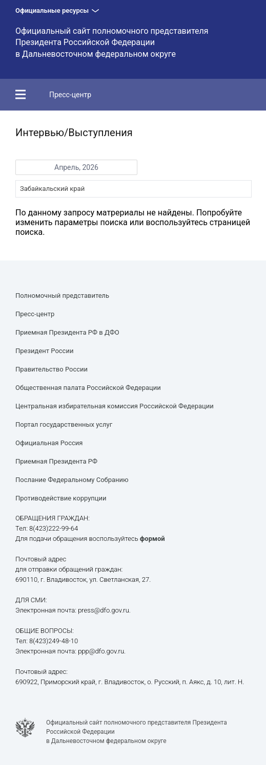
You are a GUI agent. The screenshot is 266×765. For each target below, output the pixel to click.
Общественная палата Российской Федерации (88, 387)
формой (152, 538)
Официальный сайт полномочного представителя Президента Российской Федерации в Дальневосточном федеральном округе (112, 42)
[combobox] (133, 189)
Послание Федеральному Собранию (72, 480)
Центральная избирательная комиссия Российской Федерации (114, 406)
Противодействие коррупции (61, 498)
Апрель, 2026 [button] (76, 167)
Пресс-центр (70, 95)
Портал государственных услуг (63, 424)
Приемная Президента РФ (56, 461)
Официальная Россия (49, 443)
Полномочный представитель (62, 295)
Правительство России (51, 369)
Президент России (44, 351)
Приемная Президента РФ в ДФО (67, 332)
